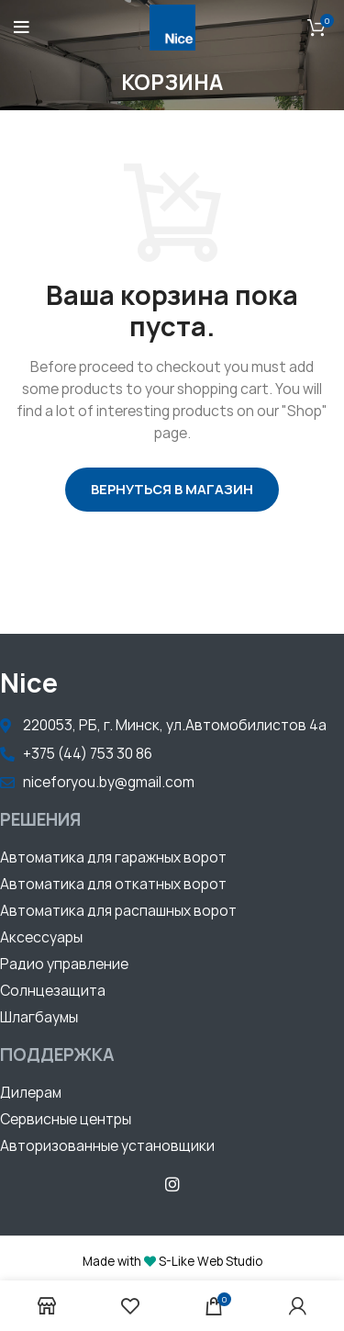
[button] (113, 860)
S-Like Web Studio (210, 1261)
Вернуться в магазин (172, 489)
